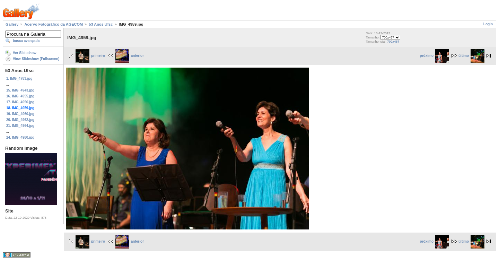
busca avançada (26, 41)
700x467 (393, 41)
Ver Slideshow (24, 53)
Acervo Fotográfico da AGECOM (53, 24)
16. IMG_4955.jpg (20, 96)
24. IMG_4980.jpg (20, 137)
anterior (129, 56)
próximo (434, 56)
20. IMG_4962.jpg (20, 120)
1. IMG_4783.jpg (19, 78)
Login (488, 24)
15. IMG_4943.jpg (20, 90)
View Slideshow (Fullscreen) (36, 59)
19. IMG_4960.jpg (20, 114)
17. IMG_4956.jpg (20, 102)
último (471, 56)
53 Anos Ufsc (101, 24)
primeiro (90, 56)
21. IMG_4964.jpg (20, 126)
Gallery (12, 24)
